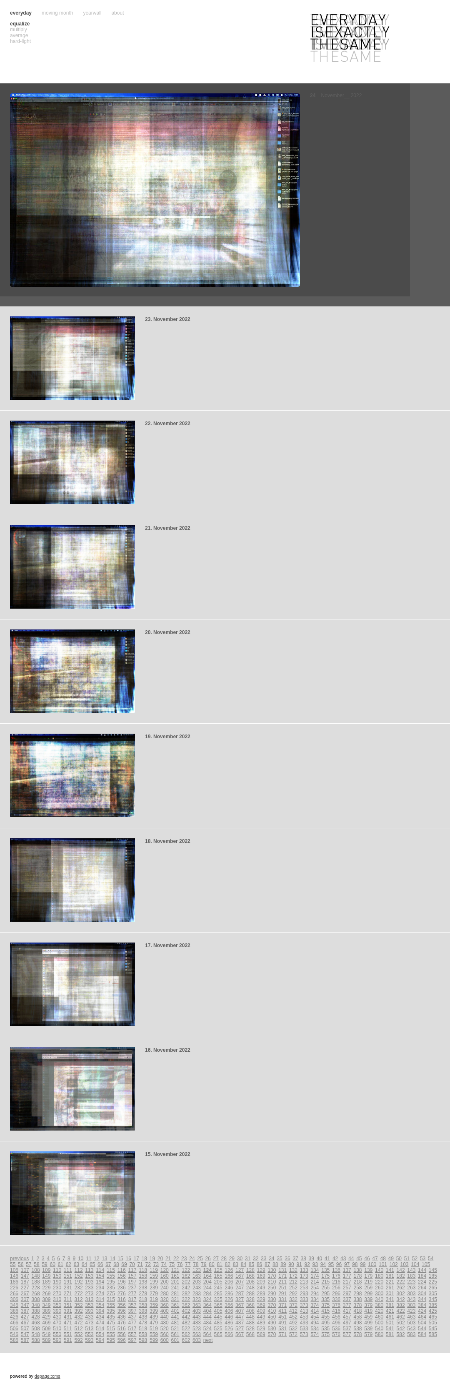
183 (411, 1276)
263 (411, 1288)
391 (68, 1311)
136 (336, 1270)
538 (358, 1328)
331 (282, 1299)
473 (89, 1323)
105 (426, 1264)
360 (164, 1305)
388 (36, 1311)
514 (100, 1328)
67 (108, 1264)
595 (111, 1340)
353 (89, 1305)
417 (347, 1311)
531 (282, 1328)
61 (60, 1264)
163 (196, 1276)
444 (207, 1317)
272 (79, 1293)
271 (68, 1293)
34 (271, 1258)
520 (164, 1328)
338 (358, 1299)
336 (336, 1299)
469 (46, 1323)
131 (282, 1270)
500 (379, 1323)
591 (68, 1340)
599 (154, 1340)
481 (175, 1323)
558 (143, 1334)
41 (327, 1258)
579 (368, 1334)
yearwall (92, 13)
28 (224, 1258)
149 (46, 1276)
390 (57, 1311)
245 (218, 1288)
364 (207, 1305)
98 (355, 1264)
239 (154, 1288)
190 (57, 1282)
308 (36, 1299)
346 (14, 1305)
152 (79, 1276)
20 (160, 1258)
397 (132, 1311)
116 (122, 1270)
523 (196, 1328)
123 (196, 1270)
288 (250, 1293)
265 (433, 1288)
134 (314, 1270)
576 (336, 1334)
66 (100, 1264)
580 (379, 1334)
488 (250, 1323)
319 (154, 1299)
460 (379, 1317)
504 (422, 1323)
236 (122, 1288)
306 (14, 1299)
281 (175, 1293)
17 (136, 1258)
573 (304, 1334)
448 (250, 1317)
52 (415, 1258)
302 (401, 1293)
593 (89, 1340)
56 (20, 1264)
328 (250, 1299)
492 (293, 1323)
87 (267, 1264)
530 (272, 1328)
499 (368, 1323)
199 (154, 1282)
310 (57, 1299)
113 (89, 1270)
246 (229, 1288)
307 (25, 1299)
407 (239, 1311)
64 (84, 1264)
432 (79, 1317)
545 (433, 1328)
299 (368, 1293)
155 (111, 1276)
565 (218, 1334)
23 (184, 1258)
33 (263, 1258)
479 (154, 1323)
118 (143, 1270)
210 (272, 1282)
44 (351, 1258)
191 (68, 1282)
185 (433, 1276)
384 (422, 1305)
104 (415, 1264)
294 (314, 1293)
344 (422, 1299)
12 (96, 1258)
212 (293, 1282)
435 (111, 1317)
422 (401, 1311)
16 (128, 1258)
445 (218, 1317)
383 (411, 1305)
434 (100, 1317)
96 (339, 1264)
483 (196, 1323)
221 (390, 1282)
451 (282, 1317)
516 (122, 1328)
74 (164, 1264)
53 (422, 1258)
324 (207, 1299)
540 (379, 1328)
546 (14, 1334)
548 (36, 1334)
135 (325, 1270)
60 (52, 1264)
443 (196, 1317)
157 (132, 1276)
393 (89, 1311)
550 (57, 1334)
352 (79, 1305)
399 (154, 1311)
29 (232, 1258)
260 (379, 1288)
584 (422, 1334)
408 (250, 1311)
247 (239, 1288)
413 (304, 1311)
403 (196, 1311)
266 (14, 1293)
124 (207, 1270)
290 (272, 1293)
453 (304, 1317)
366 (229, 1305)
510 (57, 1328)
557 (132, 1334)
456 (336, 1317)
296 (336, 1293)
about (117, 13)
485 (218, 1323)
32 (255, 1258)
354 (100, 1305)
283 (196, 1293)
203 (196, 1282)
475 (111, 1323)
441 (175, 1317)
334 (314, 1299)
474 (100, 1323)
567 (239, 1334)
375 (325, 1305)
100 (372, 1264)
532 (293, 1328)
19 (152, 1258)
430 (57, 1317)
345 (433, 1299)
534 (314, 1328)
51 (407, 1258)
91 (299, 1264)
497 (347, 1323)
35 (279, 1258)
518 (143, 1328)
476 (122, 1323)
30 (239, 1258)
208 (250, 1282)
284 (207, 1293)
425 (433, 1311)
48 (382, 1258)
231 (68, 1288)
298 (358, 1293)
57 (28, 1264)
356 (122, 1305)
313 (89, 1299)
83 (235, 1264)
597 (132, 1340)
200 (164, 1282)
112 (79, 1270)
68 (116, 1264)
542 (401, 1328)
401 (175, 1311)
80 (211, 1264)
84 (243, 1264)
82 (227, 1264)
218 (358, 1282)
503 (411, 1323)
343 (411, 1299)
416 (336, 1311)
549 (46, 1334)
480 (164, 1323)
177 (347, 1276)
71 (140, 1264)
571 (282, 1334)
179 (368, 1276)
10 (80, 1258)
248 (250, 1288)
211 (282, 1282)
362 (186, 1305)
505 (433, 1323)
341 (390, 1299)
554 (100, 1334)
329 (261, 1299)
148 (36, 1276)
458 (358, 1317)
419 (368, 1311)
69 (124, 1264)
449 (261, 1317)
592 (79, 1340)
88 (275, 1264)
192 (79, 1282)
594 (100, 1340)
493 (304, 1323)
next (208, 1340)
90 (291, 1264)
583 (411, 1334)
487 (239, 1323)
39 (311, 1258)
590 (57, 1340)
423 (411, 1311)
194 (100, 1282)
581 (390, 1334)
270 (57, 1293)
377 (347, 1305)
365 (218, 1305)
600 (164, 1340)
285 (218, 1293)
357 (132, 1305)
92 (307, 1264)
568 (250, 1334)
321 (175, 1299)
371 (282, 1305)
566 (229, 1334)
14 (112, 1258)
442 (186, 1317)
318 (143, 1299)
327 (239, 1299)
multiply (18, 30)
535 (325, 1328)
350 (57, 1305)
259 (368, 1288)
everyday (21, 13)
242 (186, 1288)
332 (293, 1299)
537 (347, 1328)
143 (411, 1270)
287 (239, 1293)
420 (379, 1311)
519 (154, 1328)
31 (247, 1258)
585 (433, 1334)
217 (347, 1282)
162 (186, 1276)
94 (323, 1264)
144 (422, 1270)
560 (164, 1334)
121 (175, 1270)
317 (132, 1299)
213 (304, 1282)
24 (192, 1258)
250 (272, 1288)
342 (401, 1299)
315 (111, 1299)
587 (25, 1340)
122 (186, 1270)
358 (143, 1305)
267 (25, 1293)
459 (368, 1317)
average (19, 35)
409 (261, 1311)
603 (196, 1340)
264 (422, 1288)
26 (207, 1258)
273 (89, 1293)
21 (168, 1258)
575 (325, 1334)
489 (261, 1323)
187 (25, 1282)
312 (79, 1299)
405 (218, 1311)
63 (76, 1264)
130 (272, 1270)
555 (111, 1334)
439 (154, 1317)
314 (100, 1299)
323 (196, 1299)
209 (261, 1282)
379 (368, 1305)
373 (304, 1305)
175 (325, 1276)
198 (143, 1282)
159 (154, 1276)
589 (46, 1340)
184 (422, 1276)
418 (358, 1311)
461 (390, 1317)
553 (89, 1334)
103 (404, 1264)
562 (186, 1334)
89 (283, 1264)
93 (315, 1264)
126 (229, 1270)
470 (57, 1323)
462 (401, 1317)
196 (122, 1282)
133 (304, 1270)
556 (122, 1334)
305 (433, 1293)
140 (379, 1270)
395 (111, 1311)
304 (422, 1293)
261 (390, 1288)
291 (282, 1293)
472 (79, 1323)
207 (239, 1282)
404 (207, 1311)
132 (293, 1270)
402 (186, 1311)
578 (358, 1334)
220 (379, 1282)
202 (186, 1282)
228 (36, 1288)
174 (314, 1276)
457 (347, 1317)
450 (272, 1317)
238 (143, 1288)
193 (89, 1282)
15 (120, 1258)
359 (154, 1305)
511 (68, 1328)
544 (422, 1328)
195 (111, 1282)
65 (92, 1264)
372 (293, 1305)
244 (207, 1288)
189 (46, 1282)
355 (111, 1305)
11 (88, 1258)
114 (100, 1270)
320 (164, 1299)
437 (132, 1317)
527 (239, 1328)
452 (293, 1317)
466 (14, 1323)
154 (100, 1276)
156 (122, 1276)
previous (19, 1258)
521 (175, 1328)
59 (44, 1264)
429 (46, 1317)
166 (229, 1276)
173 (304, 1276)
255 (325, 1288)
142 (401, 1270)
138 (358, 1270)
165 (218, 1276)
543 (411, 1328)
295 (325, 1293)
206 (229, 1282)
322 (186, 1299)
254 (314, 1288)
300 (379, 1293)
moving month (57, 13)
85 (251, 1264)
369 (261, 1305)
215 (325, 1282)
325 (218, 1299)
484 (207, 1323)
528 (250, 1328)
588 (36, 1340)
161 (175, 1276)
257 (347, 1288)
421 (390, 1311)
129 (261, 1270)
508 (36, 1328)
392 (79, 1311)
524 (207, 1328)
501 (390, 1323)
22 (176, 1258)
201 (175, 1282)
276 (122, 1293)
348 (36, 1305)
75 (172, 1264)
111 (68, 1270)
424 (422, 1311)
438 (143, 1317)
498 (358, 1323)
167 (239, 1276)
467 (25, 1323)
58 (36, 1264)
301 (390, 1293)
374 (314, 1305)
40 (319, 1258)
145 (433, 1270)
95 (331, 1264)
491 (282, 1323)
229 (46, 1288)
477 (132, 1323)
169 (261, 1276)
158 (143, 1276)
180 (379, 1276)
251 (282, 1288)
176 (336, 1276)
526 (229, 1328)
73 (156, 1264)
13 (104, 1258)
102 (394, 1264)
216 (336, 1282)
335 (325, 1299)
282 (186, 1293)
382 (401, 1305)
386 (14, 1311)
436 (122, 1317)
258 (358, 1288)
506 (14, 1328)
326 (229, 1299)
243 (196, 1288)
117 (132, 1270)
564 (207, 1334)
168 (250, 1276)
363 (196, 1305)
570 (272, 1334)
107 (25, 1270)
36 (287, 1258)
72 (148, 1264)
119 (154, 1270)
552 (79, 1334)
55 (12, 1264)
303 (411, 1293)
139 (368, 1270)
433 (89, 1317)
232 (79, 1288)
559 (154, 1334)
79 (203, 1264)
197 (132, 1282)
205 (218, 1282)
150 (57, 1276)
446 (229, 1317)
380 (379, 1305)
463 (411, 1317)
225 (433, 1282)
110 (57, 1270)
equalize (20, 24)
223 (411, 1282)
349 (46, 1305)
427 (25, 1317)
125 (218, 1270)
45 (359, 1258)
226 (14, 1288)
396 (122, 1311)
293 (304, 1293)
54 (430, 1258)
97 (347, 1264)
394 (100, 1311)
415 (325, 1311)
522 (186, 1328)
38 (303, 1258)
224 (422, 1282)
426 (14, 1317)
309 (46, 1299)
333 (304, 1299)
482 (186, 1323)
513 (89, 1328)
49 (391, 1258)
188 (36, 1282)
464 (422, 1317)
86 (259, 1264)
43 (343, 1258)
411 (282, 1311)
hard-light (20, 41)
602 (186, 1340)
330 (272, 1299)
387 (25, 1311)
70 (132, 1264)
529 (261, 1328)
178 (358, 1276)
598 (143, 1340)
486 (229, 1323)
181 (390, 1276)
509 (46, 1328)
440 (164, 1317)
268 (36, 1293)
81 (219, 1264)
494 (314, 1323)
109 (46, 1270)
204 (207, 1282)
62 (68, 1264)
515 (111, 1328)
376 (336, 1305)
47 (375, 1258)
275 (111, 1293)
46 (367, 1258)
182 (401, 1276)
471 (68, 1323)
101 (383, 1264)
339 (368, 1299)
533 (304, 1328)
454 (314, 1317)
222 (401, 1282)
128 (250, 1270)
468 (36, 1323)
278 (143, 1293)
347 (25, 1305)
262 (401, 1288)
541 (390, 1328)
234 (100, 1288)
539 (368, 1328)
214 (314, 1282)
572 (293, 1334)
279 (154, 1293)
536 (336, 1328)
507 (25, 1328)
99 (362, 1264)
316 (122, 1299)
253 (304, 1288)
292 (293, 1293)
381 (390, 1305)
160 (164, 1276)
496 (336, 1323)
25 (199, 1258)
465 (433, 1317)
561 (175, 1334)
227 (25, 1288)
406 (229, 1311)
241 (175, 1288)
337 (347, 1299)
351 (68, 1305)
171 (282, 1276)
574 (314, 1334)
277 (132, 1293)
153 (89, 1276)
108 (36, 1270)
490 (272, 1323)
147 (25, 1276)
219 (368, 1282)
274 (100, 1293)
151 (68, 1276)
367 (239, 1305)
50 (399, 1258)
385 (433, 1305)
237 (132, 1288)
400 (164, 1311)
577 (347, 1334)
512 (79, 1328)
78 (195, 1264)
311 (68, 1299)
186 (14, 1282)
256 (336, 1288)
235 (111, 1288)
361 (175, 1305)
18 (144, 1258)
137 (347, 1270)
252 (293, 1288)
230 (57, 1288)
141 (390, 1270)
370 (272, 1305)
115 (111, 1270)
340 (379, 1299)
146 (14, 1276)
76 (179, 1264)
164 (207, 1276)
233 (89, 1288)
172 (293, 1276)
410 (272, 1311)
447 (239, 1317)
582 (401, 1334)
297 (347, 1293)
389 (46, 1311)
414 (314, 1311)
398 (143, 1311)
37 (295, 1258)
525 (218, 1328)
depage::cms (47, 1376)
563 (196, 1334)
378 (358, 1305)
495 (325, 1323)
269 (46, 1293)
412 (293, 1311)
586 (14, 1340)
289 (261, 1293)
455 (325, 1317)
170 (272, 1276)
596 (122, 1340)
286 (229, 1293)
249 (261, 1288)
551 (68, 1334)
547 (25, 1334)
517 (132, 1328)
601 (175, 1340)
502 (401, 1323)
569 (261, 1334)
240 (164, 1288)
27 (215, 1258)
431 (68, 1317)
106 (14, 1270)
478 (143, 1323)
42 (335, 1258)
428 (36, 1317)
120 (164, 1270)
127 (239, 1270)
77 (187, 1264)
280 (164, 1293)
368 (250, 1305)
